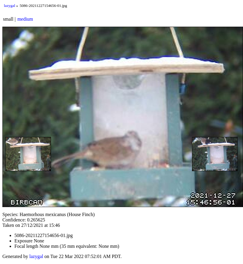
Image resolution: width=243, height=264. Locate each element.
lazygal (9, 5)
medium (25, 19)
